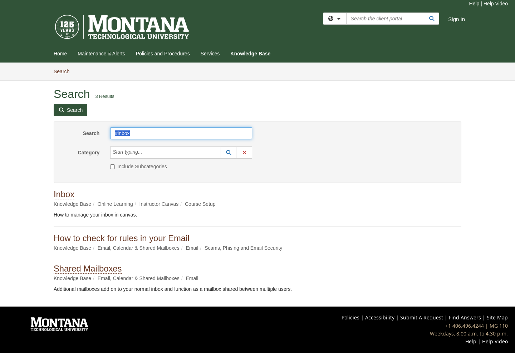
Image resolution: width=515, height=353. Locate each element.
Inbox (64, 194)
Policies (350, 317)
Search (64, 71)
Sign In (456, 19)
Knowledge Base (250, 53)
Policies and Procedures (163, 53)
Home (60, 53)
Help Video (496, 3)
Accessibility (379, 317)
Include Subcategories (138, 166)
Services (210, 53)
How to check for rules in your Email (122, 238)
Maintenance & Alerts (101, 53)
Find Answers (465, 317)
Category (89, 152)
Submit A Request (421, 317)
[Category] (146, 152)
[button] (228, 152)
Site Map (497, 317)
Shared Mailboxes (88, 268)
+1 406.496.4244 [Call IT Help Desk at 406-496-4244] (464, 325)
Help (474, 3)
